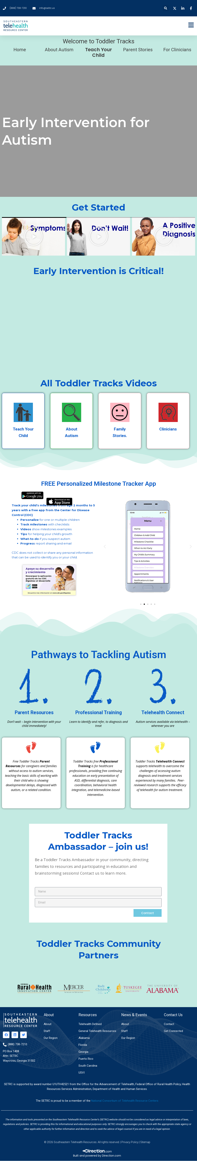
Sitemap (145, 1142)
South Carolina (87, 1065)
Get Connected (173, 1031)
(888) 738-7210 (17, 1044)
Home (19, 49)
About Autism (59, 49)
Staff (47, 1031)
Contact (169, 1024)
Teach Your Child (98, 52)
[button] (166, 8)
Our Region (51, 1038)
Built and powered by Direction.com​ (97, 1156)
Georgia (83, 1052)
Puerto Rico (85, 1058)
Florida (82, 1045)
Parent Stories (138, 49)
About (47, 1024)
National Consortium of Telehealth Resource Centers (124, 1100)
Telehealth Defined (90, 1024)
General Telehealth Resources (97, 1031)
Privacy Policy (130, 1142)
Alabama (84, 1038)
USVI (81, 1072)
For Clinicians (177, 49)
